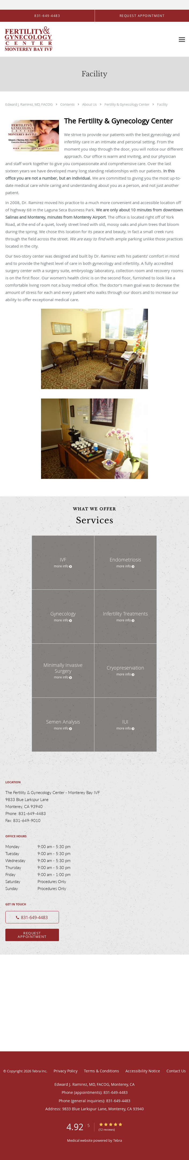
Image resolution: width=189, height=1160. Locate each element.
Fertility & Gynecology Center (127, 104)
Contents (67, 104)
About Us (90, 104)
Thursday (44, 867)
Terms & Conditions (101, 1070)
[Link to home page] (37, 39)
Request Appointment (32, 935)
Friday (44, 874)
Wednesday (44, 860)
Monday (44, 846)
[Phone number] (32, 917)
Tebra (117, 1140)
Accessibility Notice (142, 1070)
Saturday (44, 881)
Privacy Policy (65, 1070)
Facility (162, 104)
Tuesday (44, 853)
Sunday (44, 888)
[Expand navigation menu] (182, 39)
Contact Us (176, 1070)
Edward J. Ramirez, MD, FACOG (29, 104)
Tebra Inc (39, 1071)
